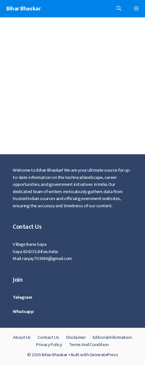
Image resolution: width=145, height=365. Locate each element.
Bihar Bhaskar (23, 9)
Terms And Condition (89, 345)
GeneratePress (104, 355)
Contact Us (48, 337)
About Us (21, 337)
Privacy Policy (49, 345)
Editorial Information (112, 337)
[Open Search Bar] (119, 8)
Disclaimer (76, 337)
